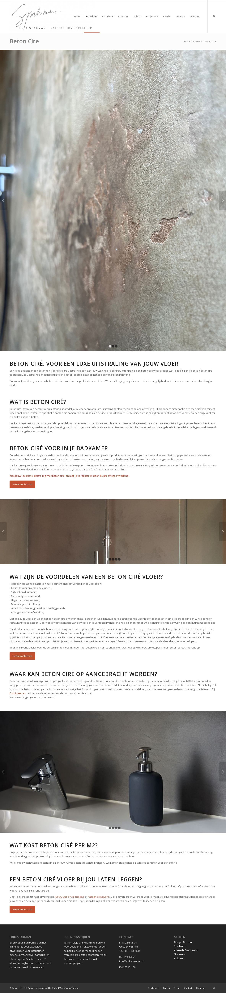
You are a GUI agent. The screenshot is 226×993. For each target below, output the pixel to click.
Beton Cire (24, 41)
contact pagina (72, 963)
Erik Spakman (17, 693)
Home (187, 41)
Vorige (3, 200)
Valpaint (179, 958)
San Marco (180, 946)
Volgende (222, 200)
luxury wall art (63, 896)
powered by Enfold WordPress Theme (59, 988)
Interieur (197, 41)
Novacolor (180, 954)
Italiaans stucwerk (98, 896)
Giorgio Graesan (183, 942)
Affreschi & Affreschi (186, 950)
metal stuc (78, 896)
